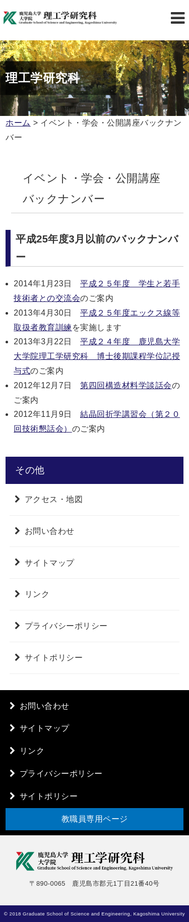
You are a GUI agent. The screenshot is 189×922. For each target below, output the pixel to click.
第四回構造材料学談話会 (126, 385)
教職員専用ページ (94, 819)
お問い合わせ (50, 531)
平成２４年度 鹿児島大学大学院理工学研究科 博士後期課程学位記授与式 (97, 356)
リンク (37, 594)
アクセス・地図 (54, 499)
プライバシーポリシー (66, 626)
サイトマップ (50, 562)
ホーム (18, 122)
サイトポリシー (54, 657)
